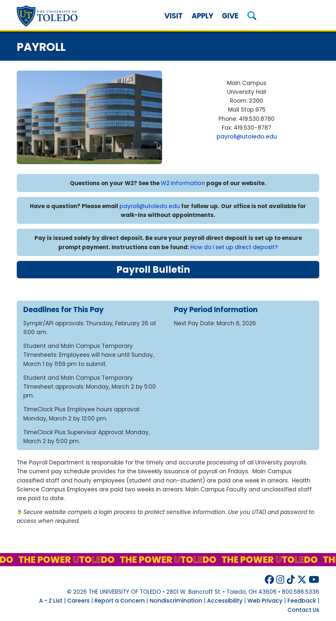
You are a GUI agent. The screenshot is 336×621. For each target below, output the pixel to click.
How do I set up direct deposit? (234, 247)
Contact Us (303, 610)
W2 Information (183, 183)
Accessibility (224, 601)
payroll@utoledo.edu (247, 136)
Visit (173, 16)
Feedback (301, 601)
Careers (78, 601)
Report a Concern (119, 601)
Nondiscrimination (176, 601)
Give (230, 16)
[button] (252, 16)
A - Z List (50, 601)
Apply (202, 16)
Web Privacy (265, 601)
